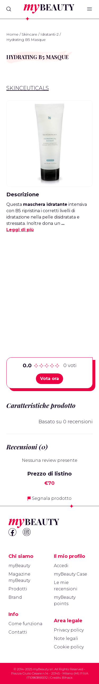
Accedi (61, 565)
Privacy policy (69, 630)
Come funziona (25, 623)
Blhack (67, 678)
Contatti (17, 632)
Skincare (29, 34)
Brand (15, 597)
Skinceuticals (27, 88)
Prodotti (17, 588)
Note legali (66, 638)
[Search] (8, 9)
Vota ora (49, 378)
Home (12, 34)
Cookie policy (69, 646)
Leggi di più (20, 229)
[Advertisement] (49, 286)
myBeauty (19, 565)
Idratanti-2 (49, 34)
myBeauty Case (70, 574)
